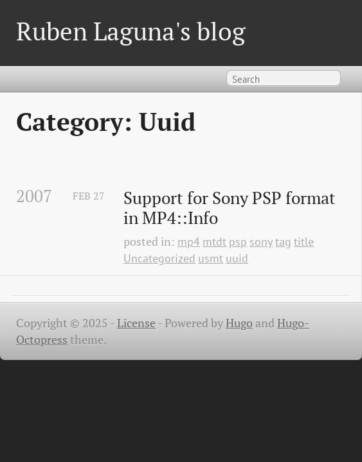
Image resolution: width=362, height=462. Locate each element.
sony (261, 241)
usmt (210, 258)
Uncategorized (159, 258)
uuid (237, 258)
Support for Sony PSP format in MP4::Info (231, 208)
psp (238, 241)
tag (283, 241)
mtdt (214, 241)
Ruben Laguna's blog (131, 31)
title (304, 241)
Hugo (239, 323)
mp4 (188, 241)
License (136, 323)
